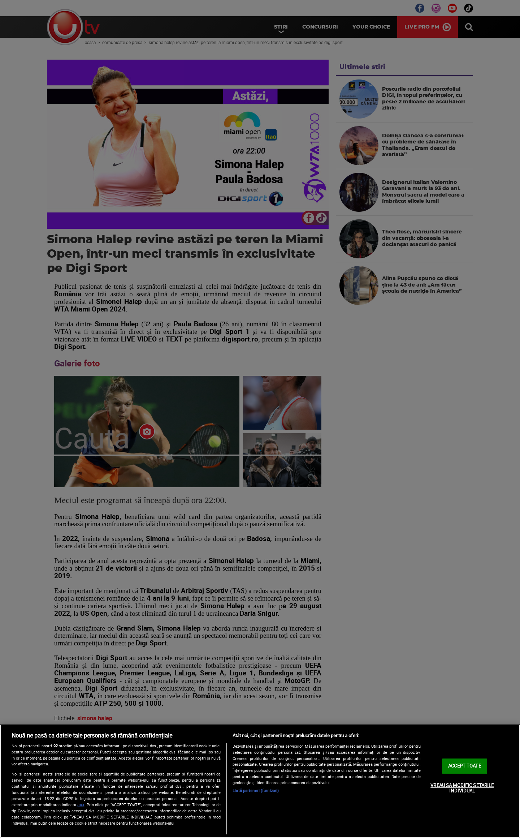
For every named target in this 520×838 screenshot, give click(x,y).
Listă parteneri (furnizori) (256, 790)
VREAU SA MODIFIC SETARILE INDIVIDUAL (462, 788)
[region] (260, 781)
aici (80, 805)
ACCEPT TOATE (464, 765)
